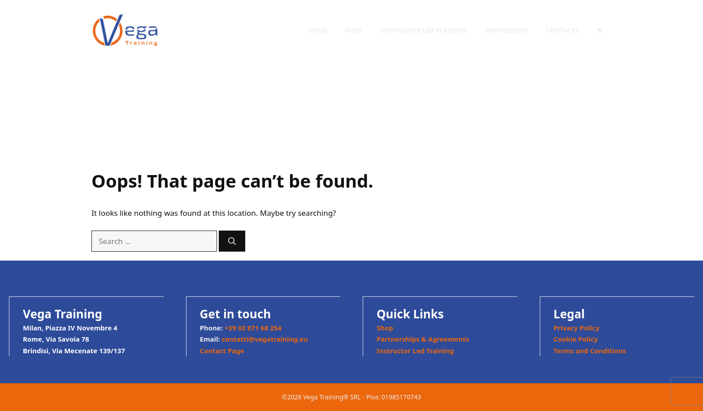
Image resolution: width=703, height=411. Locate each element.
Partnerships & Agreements (423, 338)
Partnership (506, 30)
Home (317, 30)
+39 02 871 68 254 (253, 327)
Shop (353, 30)
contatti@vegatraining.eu (265, 338)
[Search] (232, 241)
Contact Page (222, 350)
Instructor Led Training (423, 30)
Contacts (562, 30)
